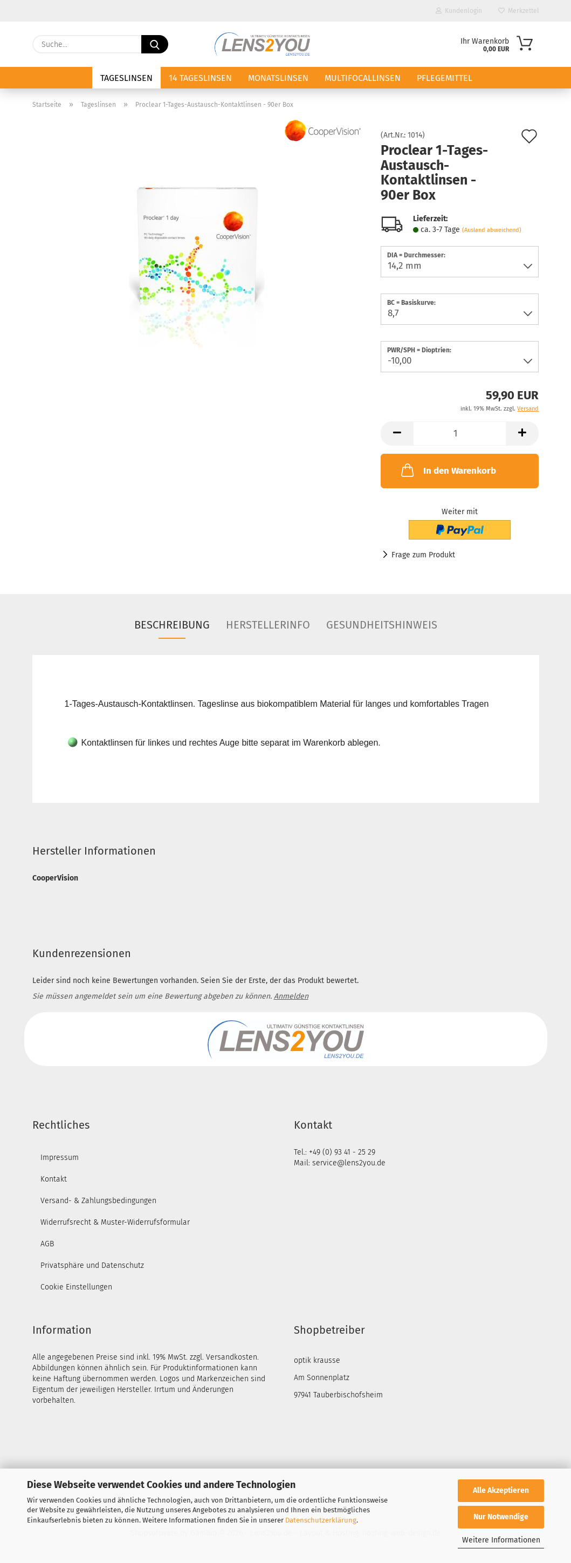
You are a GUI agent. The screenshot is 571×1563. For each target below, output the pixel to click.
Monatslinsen (278, 78)
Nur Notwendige (500, 1516)
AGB (47, 1243)
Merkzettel (518, 11)
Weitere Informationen (501, 1540)
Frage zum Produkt (423, 554)
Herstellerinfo (268, 624)
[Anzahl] (459, 433)
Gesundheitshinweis (381, 624)
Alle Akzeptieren (501, 1490)
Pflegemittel (444, 78)
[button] (397, 433)
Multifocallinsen (363, 78)
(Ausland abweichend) (491, 230)
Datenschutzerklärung (320, 1520)
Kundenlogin (459, 11)
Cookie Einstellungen (76, 1287)
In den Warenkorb (447, 470)
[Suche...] (154, 44)
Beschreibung (172, 624)
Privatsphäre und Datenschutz (92, 1265)
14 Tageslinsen (200, 78)
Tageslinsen (126, 78)
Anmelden (291, 996)
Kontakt (53, 1179)
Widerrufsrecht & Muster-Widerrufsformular (115, 1222)
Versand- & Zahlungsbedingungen (98, 1200)
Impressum (59, 1157)
